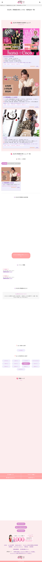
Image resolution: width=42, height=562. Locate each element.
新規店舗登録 (16, 549)
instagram (21, 523)
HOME (5, 545)
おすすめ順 (4, 163)
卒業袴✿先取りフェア (7, 271)
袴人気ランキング (10, 477)
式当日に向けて (18, 545)
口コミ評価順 (17, 163)
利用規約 (11, 546)
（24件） (37, 147)
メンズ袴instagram (21, 527)
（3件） (37, 66)
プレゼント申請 (31, 474)
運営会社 (26, 546)
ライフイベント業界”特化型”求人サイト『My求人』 (21, 553)
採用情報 (31, 546)
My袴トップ (10, 474)
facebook (21, 530)
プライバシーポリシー (18, 546)
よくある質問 (11, 545)
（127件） (37, 106)
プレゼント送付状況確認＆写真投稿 (30, 545)
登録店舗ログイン (24, 549)
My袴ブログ (31, 477)
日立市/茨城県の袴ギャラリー (21, 255)
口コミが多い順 (11, 163)
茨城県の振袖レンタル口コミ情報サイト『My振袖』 (24, 551)
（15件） (18, 187)
